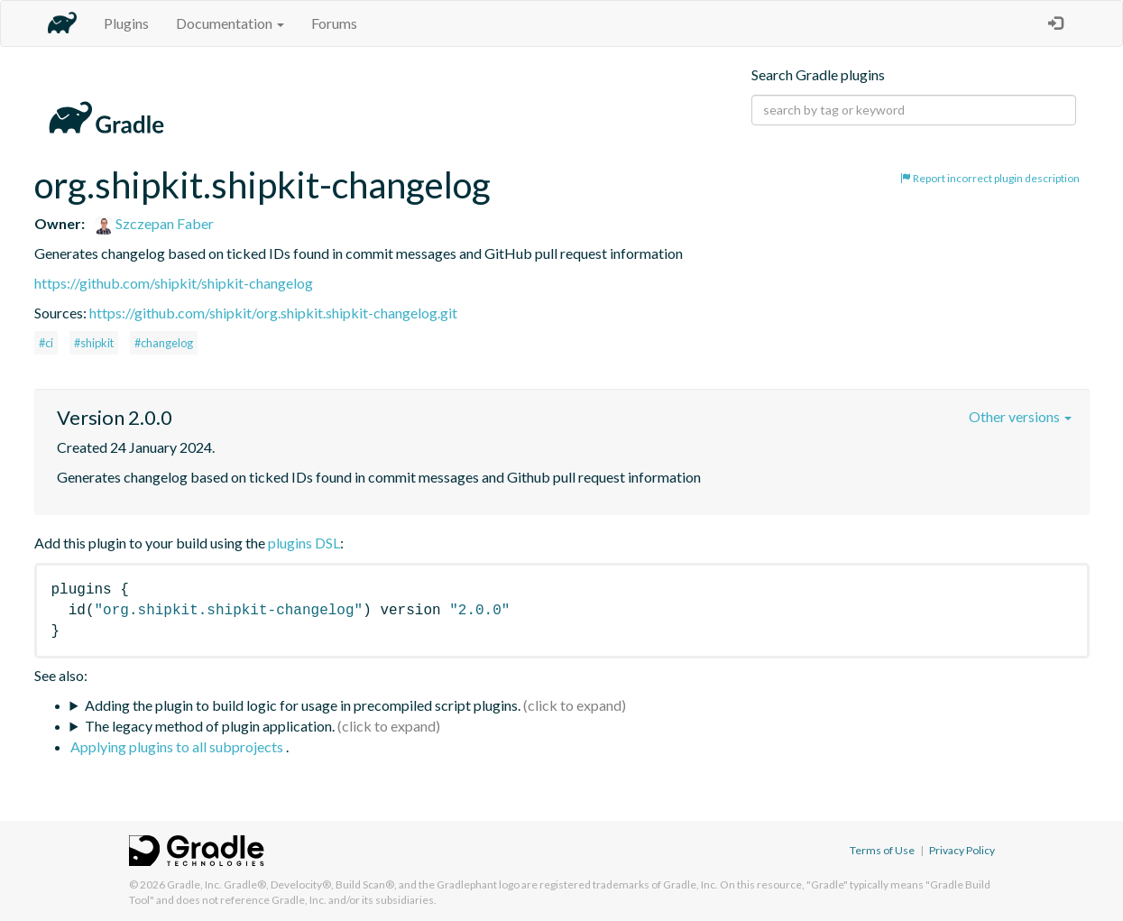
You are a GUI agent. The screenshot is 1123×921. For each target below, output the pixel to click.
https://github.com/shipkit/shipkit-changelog (173, 282)
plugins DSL (304, 542)
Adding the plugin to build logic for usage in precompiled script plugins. (302, 705)
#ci (46, 343)
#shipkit (94, 343)
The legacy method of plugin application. (210, 725)
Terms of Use (882, 850)
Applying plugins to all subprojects (178, 746)
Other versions (1020, 416)
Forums (334, 23)
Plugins (126, 23)
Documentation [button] (230, 23)
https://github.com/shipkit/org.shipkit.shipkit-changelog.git (273, 312)
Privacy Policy (962, 850)
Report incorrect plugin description (990, 178)
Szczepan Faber (154, 223)
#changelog (163, 343)
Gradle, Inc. (194, 884)
